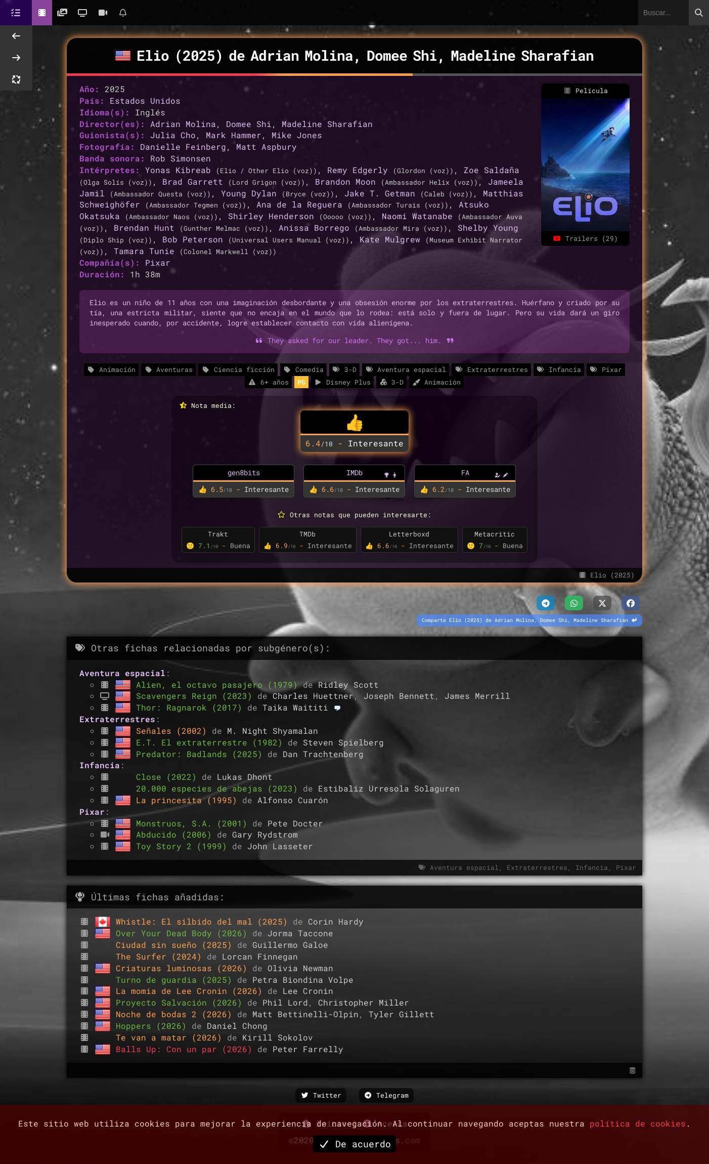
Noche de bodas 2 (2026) (176, 1014)
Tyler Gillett (401, 1014)
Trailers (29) (585, 238)
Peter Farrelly (308, 1049)
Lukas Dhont (245, 776)
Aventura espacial (405, 369)
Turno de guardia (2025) (176, 979)
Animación (111, 369)
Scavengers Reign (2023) (196, 695)
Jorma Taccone (300, 933)
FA (465, 472)
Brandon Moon (345, 181)
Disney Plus (342, 382)
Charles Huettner (313, 695)
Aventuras (168, 369)
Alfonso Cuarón (292, 800)
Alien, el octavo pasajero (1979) (219, 684)
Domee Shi (249, 123)
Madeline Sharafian (327, 123)
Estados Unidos (145, 100)
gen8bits (244, 472)
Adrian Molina (183, 123)
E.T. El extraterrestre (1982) (212, 742)
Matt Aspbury (266, 146)
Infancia (559, 369)
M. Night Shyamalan (272, 730)
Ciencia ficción (237, 369)
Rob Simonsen (180, 158)
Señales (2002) (174, 730)
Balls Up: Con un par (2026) (186, 1049)
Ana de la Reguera (299, 204)
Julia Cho (173, 135)
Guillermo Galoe (290, 944)
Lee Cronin (308, 990)
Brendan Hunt (144, 227)
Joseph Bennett (399, 695)
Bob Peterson (192, 239)
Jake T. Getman (379, 193)
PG (301, 382)
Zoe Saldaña (491, 169)
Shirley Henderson (271, 216)
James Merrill (477, 695)
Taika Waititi (295, 707)
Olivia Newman (300, 968)
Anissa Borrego (314, 227)
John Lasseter (280, 846)
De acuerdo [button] (354, 1144)
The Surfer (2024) (161, 956)
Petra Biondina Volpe (302, 979)
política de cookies (638, 1123)
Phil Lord (285, 1002)
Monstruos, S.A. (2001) (194, 823)
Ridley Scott (348, 684)
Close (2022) (169, 776)
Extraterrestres (491, 369)
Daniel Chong (237, 1025)
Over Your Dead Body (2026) (184, 933)
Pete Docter (295, 823)
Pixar (157, 262)
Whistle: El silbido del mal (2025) (204, 921)
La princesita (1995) (189, 800)
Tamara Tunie (144, 250)
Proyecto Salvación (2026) (181, 1002)
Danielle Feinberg (183, 146)
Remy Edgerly (357, 169)
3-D (344, 369)
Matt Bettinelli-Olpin (305, 1014)
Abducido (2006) (176, 834)
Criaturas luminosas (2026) (184, 968)
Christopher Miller (363, 1002)
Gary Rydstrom (265, 834)
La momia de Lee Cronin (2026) (192, 990)
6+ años (268, 382)
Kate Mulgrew (390, 239)
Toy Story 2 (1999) (184, 846)
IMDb (354, 472)
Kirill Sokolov (277, 1037)
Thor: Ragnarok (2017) (191, 707)
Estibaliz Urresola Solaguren (389, 788)
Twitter (320, 1095)
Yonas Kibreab (178, 169)
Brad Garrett (192, 181)
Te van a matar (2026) (171, 1037)
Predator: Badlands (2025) (202, 754)
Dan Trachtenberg (323, 754)
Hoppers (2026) (154, 1025)
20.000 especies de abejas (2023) (219, 788)
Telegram (386, 1095)
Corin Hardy (336, 921)
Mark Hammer (233, 135)
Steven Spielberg (343, 742)
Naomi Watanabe (417, 216)
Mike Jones (297, 135)
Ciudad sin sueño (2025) (176, 944)
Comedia (303, 369)
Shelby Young (488, 227)
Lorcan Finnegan (260, 956)
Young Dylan (249, 193)
